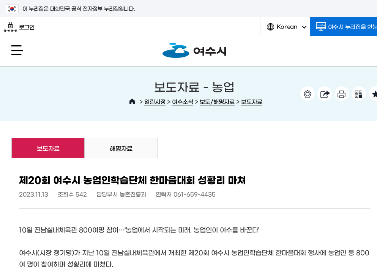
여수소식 (182, 101)
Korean (286, 29)
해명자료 (121, 148)
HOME (132, 101)
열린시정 (155, 101)
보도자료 (251, 101)
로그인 (19, 27)
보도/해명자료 (217, 101)
